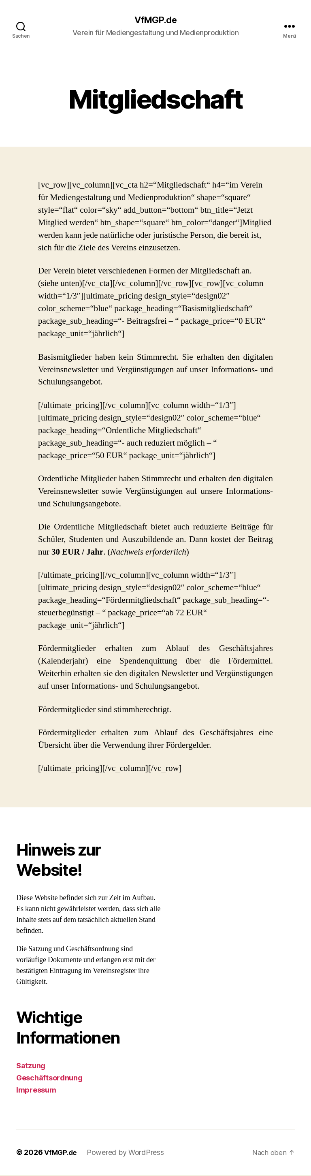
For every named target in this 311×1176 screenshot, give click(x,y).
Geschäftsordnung (49, 1078)
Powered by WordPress (127, 1153)
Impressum (36, 1090)
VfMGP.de (155, 20)
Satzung (30, 1066)
